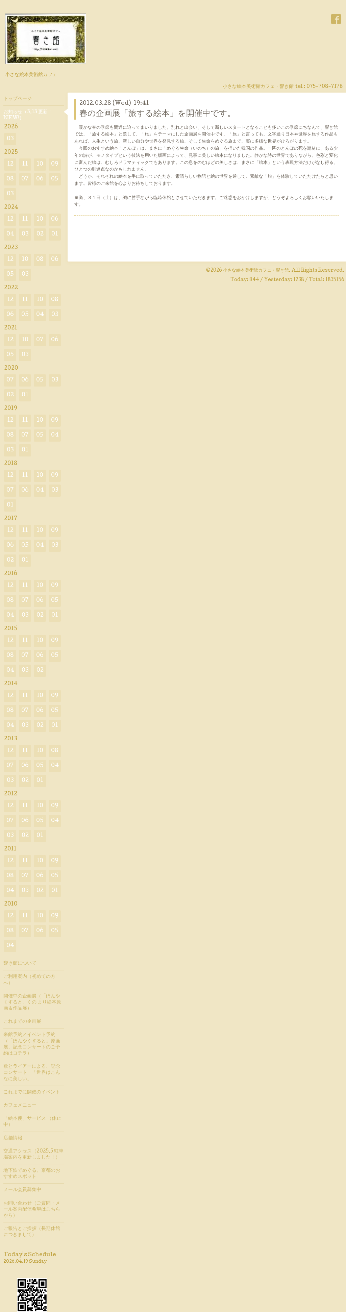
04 (10, 234)
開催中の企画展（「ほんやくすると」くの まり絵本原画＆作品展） (32, 1002)
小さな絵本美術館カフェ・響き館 (256, 270)
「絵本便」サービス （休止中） (32, 1122)
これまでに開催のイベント (31, 1092)
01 (54, 234)
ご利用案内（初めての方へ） (29, 980)
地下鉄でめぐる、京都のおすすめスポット (31, 1174)
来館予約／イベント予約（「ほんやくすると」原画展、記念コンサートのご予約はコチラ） (31, 1044)
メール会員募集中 (22, 1190)
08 (10, 179)
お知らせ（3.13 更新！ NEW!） (27, 115)
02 (40, 234)
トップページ (17, 99)
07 (25, 179)
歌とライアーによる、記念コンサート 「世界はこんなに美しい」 (31, 1073)
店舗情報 (12, 1138)
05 (54, 179)
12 (10, 164)
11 (25, 164)
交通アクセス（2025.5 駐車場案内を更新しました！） (33, 1154)
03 (10, 139)
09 (54, 164)
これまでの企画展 (22, 1021)
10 (39, 164)
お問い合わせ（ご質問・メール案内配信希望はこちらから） (31, 1209)
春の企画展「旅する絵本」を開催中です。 (157, 114)
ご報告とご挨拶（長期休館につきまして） (31, 1232)
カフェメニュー (19, 1105)
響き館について (19, 963)
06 (40, 179)
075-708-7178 (324, 87)
